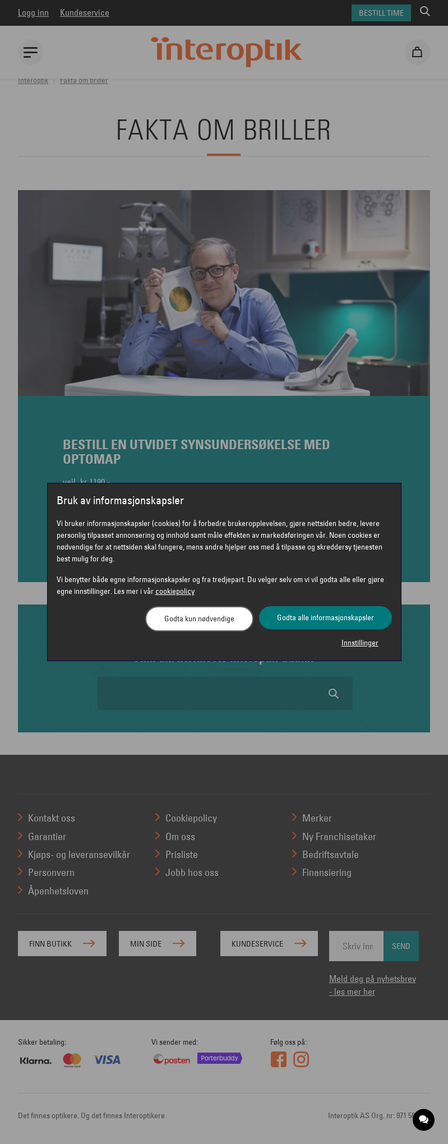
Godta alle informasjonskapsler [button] (325, 617)
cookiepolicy (175, 591)
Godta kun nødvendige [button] (199, 618)
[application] (424, 1120)
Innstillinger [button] (359, 643)
